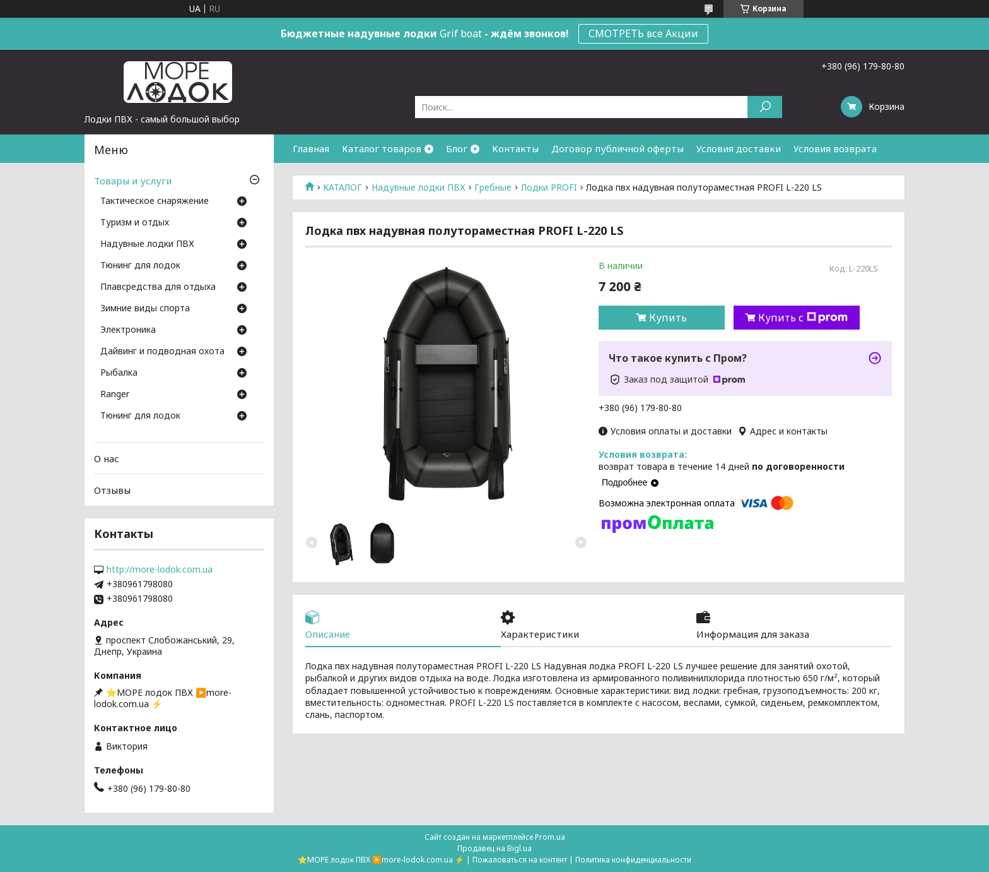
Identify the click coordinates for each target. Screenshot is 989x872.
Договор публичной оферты (617, 148)
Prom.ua (550, 837)
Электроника (128, 330)
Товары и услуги (133, 180)
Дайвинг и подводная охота (162, 352)
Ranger (114, 395)
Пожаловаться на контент (519, 859)
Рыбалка (119, 373)
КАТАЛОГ (342, 187)
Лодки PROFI (549, 187)
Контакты (515, 148)
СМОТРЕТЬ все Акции (643, 33)
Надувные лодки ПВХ (418, 187)
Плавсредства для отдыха (158, 287)
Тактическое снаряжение (154, 201)
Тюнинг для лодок (140, 266)
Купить (668, 318)
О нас (106, 458)
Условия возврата (835, 148)
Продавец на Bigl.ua (494, 848)
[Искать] (764, 107)
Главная (311, 148)
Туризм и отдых (134, 223)
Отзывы (112, 490)
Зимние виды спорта (145, 309)
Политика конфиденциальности (633, 859)
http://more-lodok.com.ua (160, 569)
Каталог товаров (381, 148)
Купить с (803, 318)
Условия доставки (738, 148)
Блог (456, 148)
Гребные (493, 187)
